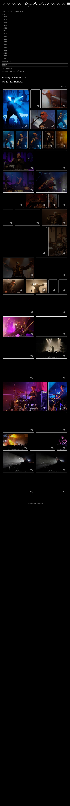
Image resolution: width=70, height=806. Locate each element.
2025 (5, 19)
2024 (5, 22)
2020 (5, 33)
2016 (5, 45)
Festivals (6, 62)
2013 (5, 53)
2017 (5, 42)
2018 (5, 39)
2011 (5, 58)
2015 (5, 47)
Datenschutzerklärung (13, 71)
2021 (5, 31)
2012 (5, 56)
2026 (5, 17)
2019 (5, 36)
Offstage (6, 65)
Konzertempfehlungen (12, 11)
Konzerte (6, 14)
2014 (5, 50)
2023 (5, 25)
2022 (5, 28)
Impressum (7, 68)
